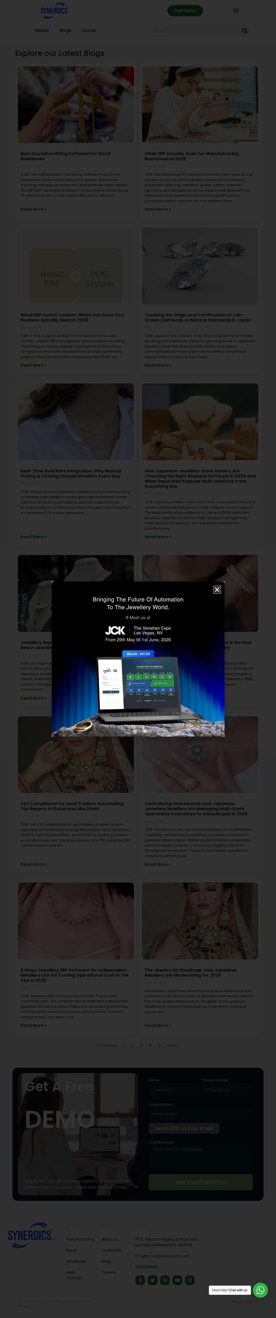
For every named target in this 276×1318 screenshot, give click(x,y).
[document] (138, 659)
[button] (217, 590)
